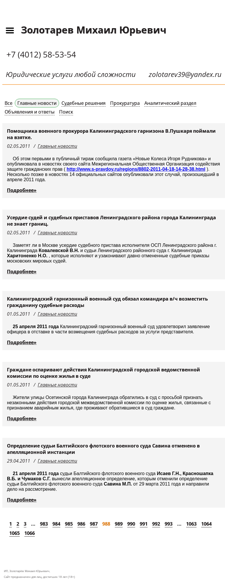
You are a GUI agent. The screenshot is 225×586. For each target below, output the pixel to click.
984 (56, 524)
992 (156, 524)
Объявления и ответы (30, 112)
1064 (206, 524)
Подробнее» (22, 190)
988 (106, 524)
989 (119, 524)
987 (94, 524)
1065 (14, 533)
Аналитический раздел (170, 103)
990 (131, 524)
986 (81, 524)
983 (44, 524)
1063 (191, 524)
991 (144, 524)
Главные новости (37, 103)
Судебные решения (83, 103)
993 (169, 524)
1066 (29, 533)
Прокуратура (125, 103)
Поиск (66, 112)
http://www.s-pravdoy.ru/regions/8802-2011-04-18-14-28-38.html (136, 169)
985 (69, 524)
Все (8, 103)
